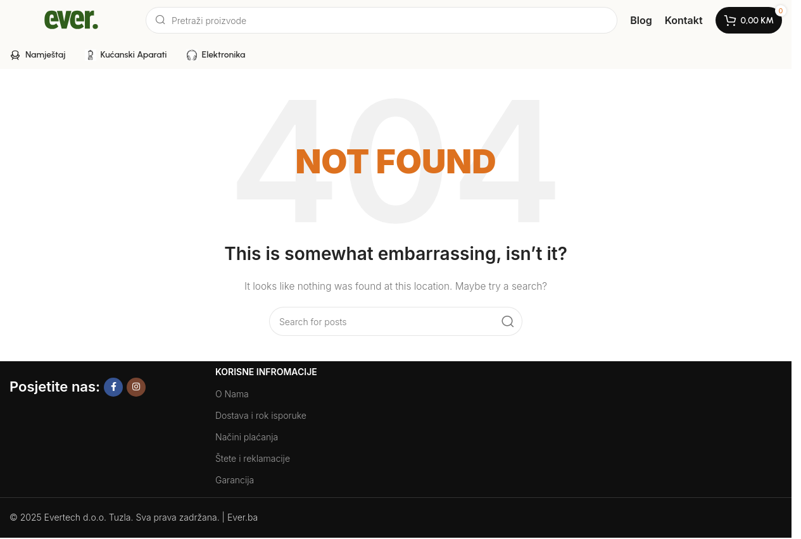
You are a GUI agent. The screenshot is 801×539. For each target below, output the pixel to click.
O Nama (232, 393)
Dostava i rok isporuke (260, 415)
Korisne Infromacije (266, 371)
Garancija (234, 479)
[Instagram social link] (136, 387)
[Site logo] (71, 19)
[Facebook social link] (113, 387)
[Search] (381, 20)
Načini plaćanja (246, 436)
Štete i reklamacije (252, 458)
